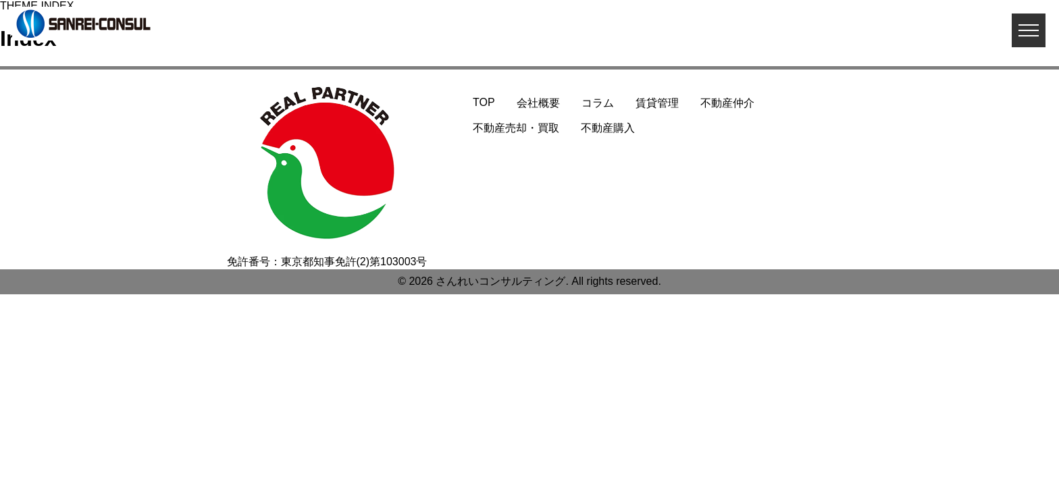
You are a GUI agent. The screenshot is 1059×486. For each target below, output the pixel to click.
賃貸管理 (657, 103)
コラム (598, 103)
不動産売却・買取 (516, 128)
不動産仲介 (727, 103)
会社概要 (538, 103)
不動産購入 (608, 128)
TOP (484, 102)
